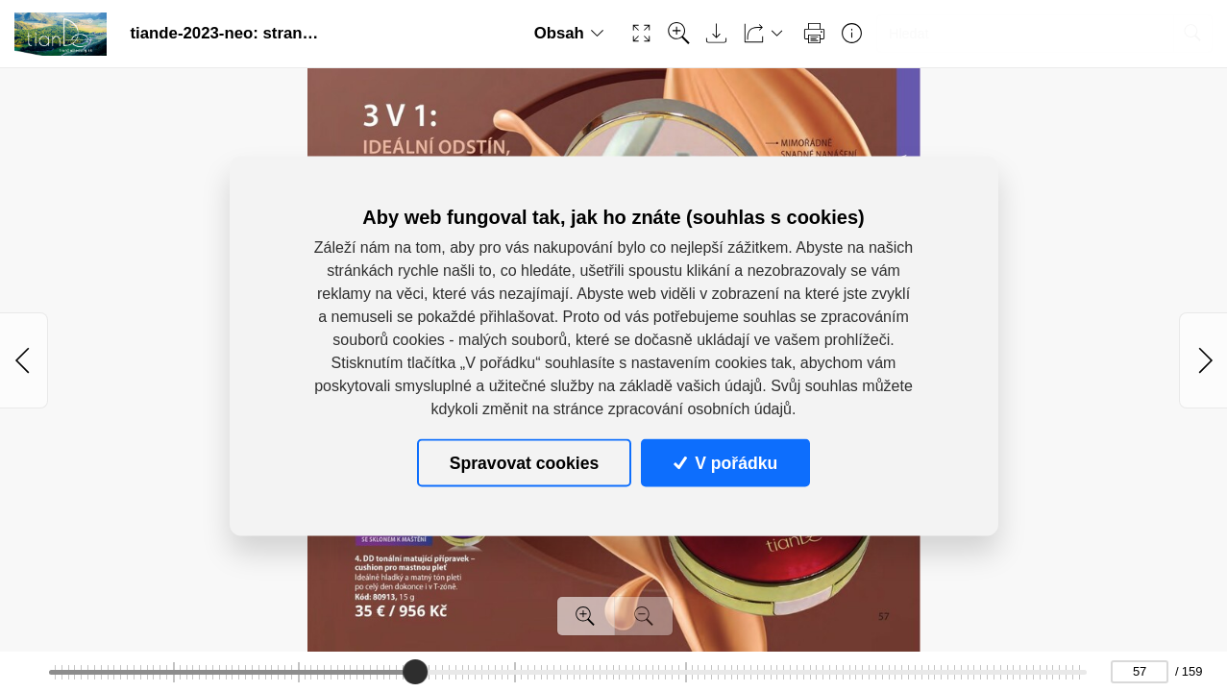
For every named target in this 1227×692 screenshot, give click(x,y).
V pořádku (725, 462)
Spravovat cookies (524, 462)
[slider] (415, 671)
